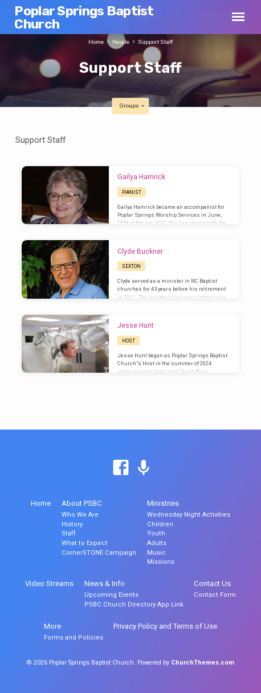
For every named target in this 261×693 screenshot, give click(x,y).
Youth (156, 533)
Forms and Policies (73, 637)
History (72, 524)
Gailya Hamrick (141, 177)
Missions (160, 562)
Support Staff (155, 42)
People (120, 42)
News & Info (104, 583)
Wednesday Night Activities (188, 514)
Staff (69, 533)
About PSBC (82, 503)
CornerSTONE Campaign (99, 552)
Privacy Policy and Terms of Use (165, 626)
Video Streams (49, 583)
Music (156, 552)
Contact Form (215, 595)
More (52, 626)
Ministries (163, 503)
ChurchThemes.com (202, 662)
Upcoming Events (111, 595)
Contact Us (212, 583)
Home (96, 42)
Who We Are (80, 514)
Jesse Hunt (135, 325)
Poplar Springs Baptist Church (83, 17)
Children (160, 524)
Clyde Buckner (140, 251)
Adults (156, 543)
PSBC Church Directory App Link (133, 604)
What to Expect (85, 543)
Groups (132, 105)
